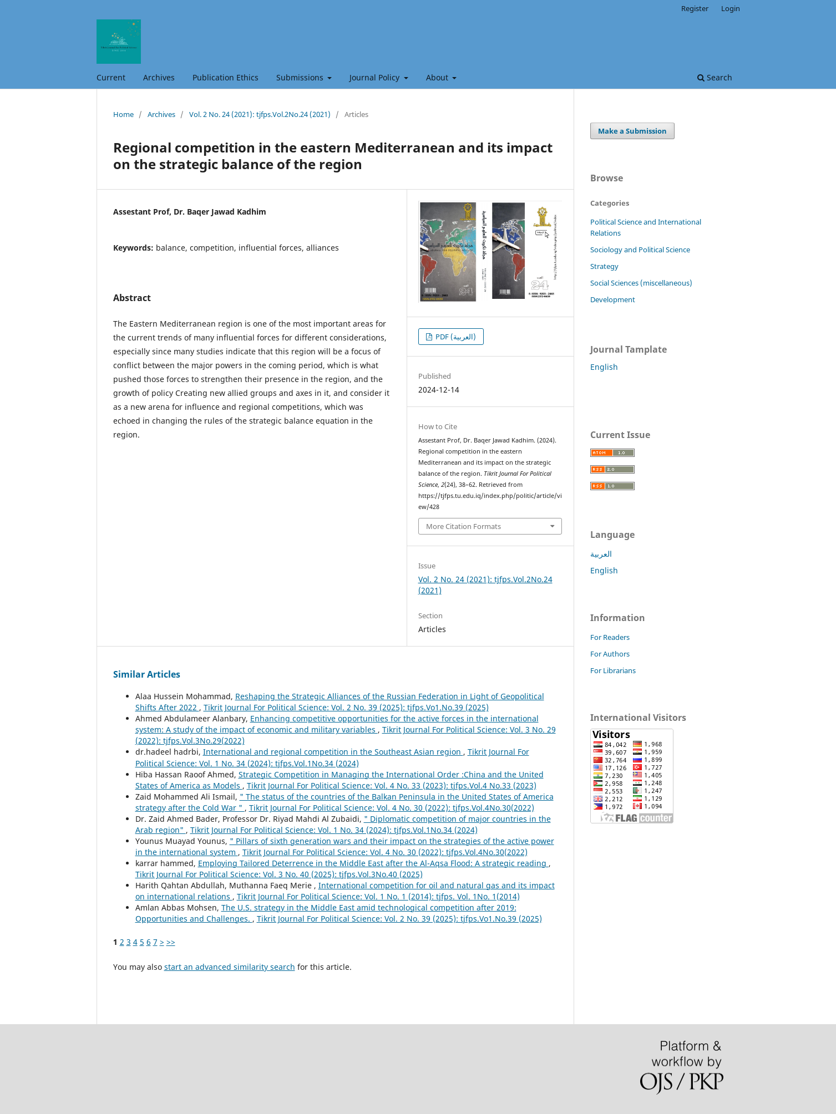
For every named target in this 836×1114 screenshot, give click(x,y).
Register (694, 8)
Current (111, 77)
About (438, 77)
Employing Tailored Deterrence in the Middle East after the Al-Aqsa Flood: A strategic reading (373, 863)
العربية (601, 553)
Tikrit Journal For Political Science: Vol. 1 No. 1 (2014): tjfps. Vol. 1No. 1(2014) (378, 896)
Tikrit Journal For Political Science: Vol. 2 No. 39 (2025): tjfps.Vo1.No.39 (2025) (346, 707)
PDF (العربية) (455, 337)
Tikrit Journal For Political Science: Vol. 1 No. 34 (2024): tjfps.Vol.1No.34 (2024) (332, 757)
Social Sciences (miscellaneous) (641, 283)
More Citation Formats (463, 526)
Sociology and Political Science (640, 250)
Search (714, 77)
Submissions (301, 77)
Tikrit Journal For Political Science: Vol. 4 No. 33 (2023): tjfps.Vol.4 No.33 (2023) (391, 785)
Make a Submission (632, 131)
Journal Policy (375, 77)
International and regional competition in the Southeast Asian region (333, 751)
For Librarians (613, 670)
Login (730, 8)
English (604, 367)
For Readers (610, 637)
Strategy (604, 266)
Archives (159, 77)
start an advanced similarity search (229, 967)
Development (612, 299)
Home (123, 114)
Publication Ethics (225, 77)
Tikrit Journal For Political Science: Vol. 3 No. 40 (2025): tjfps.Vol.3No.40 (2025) (279, 874)
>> (170, 942)
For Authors (610, 654)
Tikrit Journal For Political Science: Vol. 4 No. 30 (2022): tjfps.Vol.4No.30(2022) (391, 807)
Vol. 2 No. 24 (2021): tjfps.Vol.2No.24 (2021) (260, 114)
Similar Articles (146, 674)
